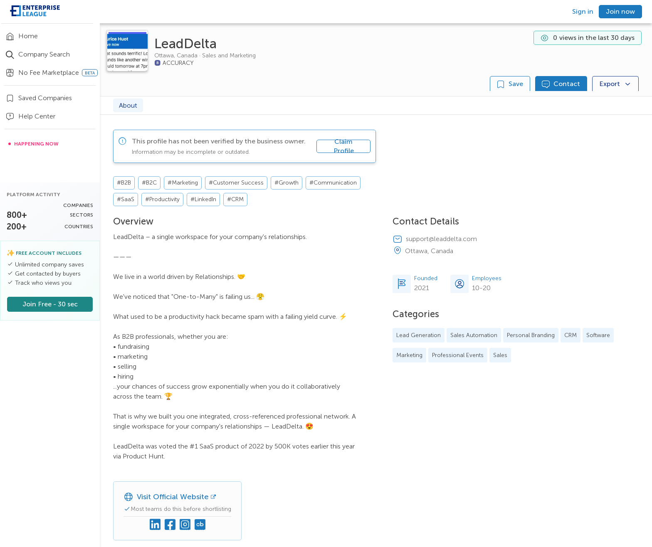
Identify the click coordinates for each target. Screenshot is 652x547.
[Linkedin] (155, 525)
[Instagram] (185, 525)
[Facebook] (170, 525)
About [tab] (128, 105)
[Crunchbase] (200, 525)
